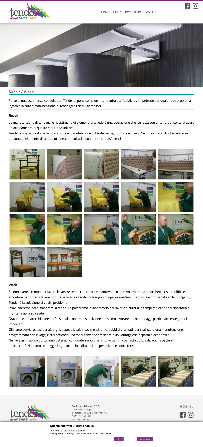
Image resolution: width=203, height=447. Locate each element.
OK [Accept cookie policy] (119, 439)
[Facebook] (187, 8)
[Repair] (27, 178)
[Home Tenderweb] (30, 12)
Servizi (117, 11)
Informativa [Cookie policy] (145, 439)
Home (105, 11)
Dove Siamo (133, 11)
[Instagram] (190, 416)
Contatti (150, 11)
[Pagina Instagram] (195, 8)
